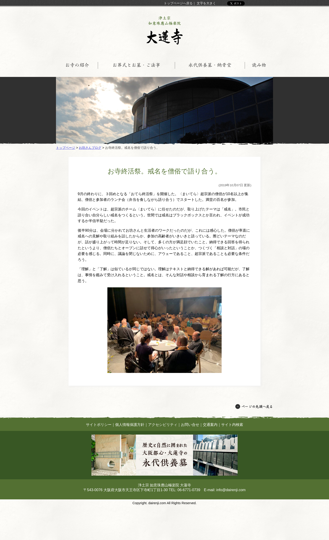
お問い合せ (190, 425)
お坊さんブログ (90, 147)
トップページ (65, 147)
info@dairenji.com (231, 490)
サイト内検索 (232, 425)
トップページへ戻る (178, 3)
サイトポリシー (98, 425)
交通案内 (210, 425)
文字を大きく (206, 3)
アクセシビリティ (162, 425)
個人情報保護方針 (129, 425)
